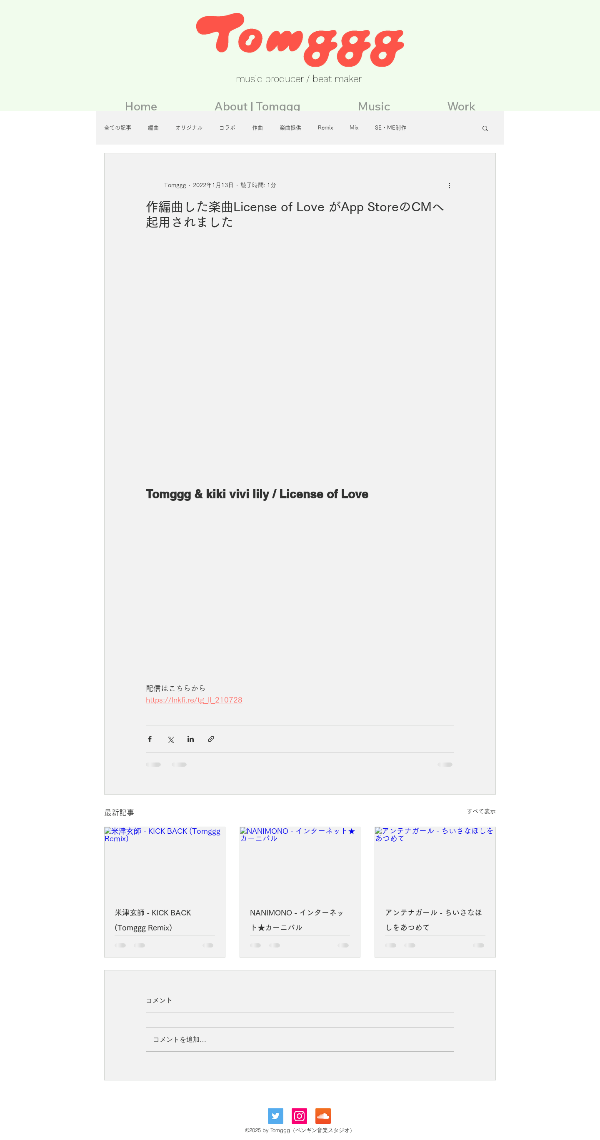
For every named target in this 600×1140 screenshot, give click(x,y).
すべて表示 (481, 811)
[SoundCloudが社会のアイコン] (323, 1116)
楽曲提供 (290, 127)
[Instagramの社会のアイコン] (299, 1116)
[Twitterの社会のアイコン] (275, 1116)
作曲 (257, 127)
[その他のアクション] (449, 185)
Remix (325, 127)
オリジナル (188, 127)
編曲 (153, 127)
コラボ (227, 127)
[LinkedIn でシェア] (191, 739)
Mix (354, 127)
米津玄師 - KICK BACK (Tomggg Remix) (153, 920)
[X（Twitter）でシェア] (170, 739)
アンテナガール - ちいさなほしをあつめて (433, 920)
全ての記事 (117, 127)
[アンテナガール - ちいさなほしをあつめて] (435, 861)
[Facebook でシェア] (150, 739)
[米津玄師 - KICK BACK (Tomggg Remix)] (165, 861)
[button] (485, 128)
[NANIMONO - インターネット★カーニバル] (300, 861)
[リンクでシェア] (211, 739)
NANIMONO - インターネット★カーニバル (297, 920)
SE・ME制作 (390, 127)
